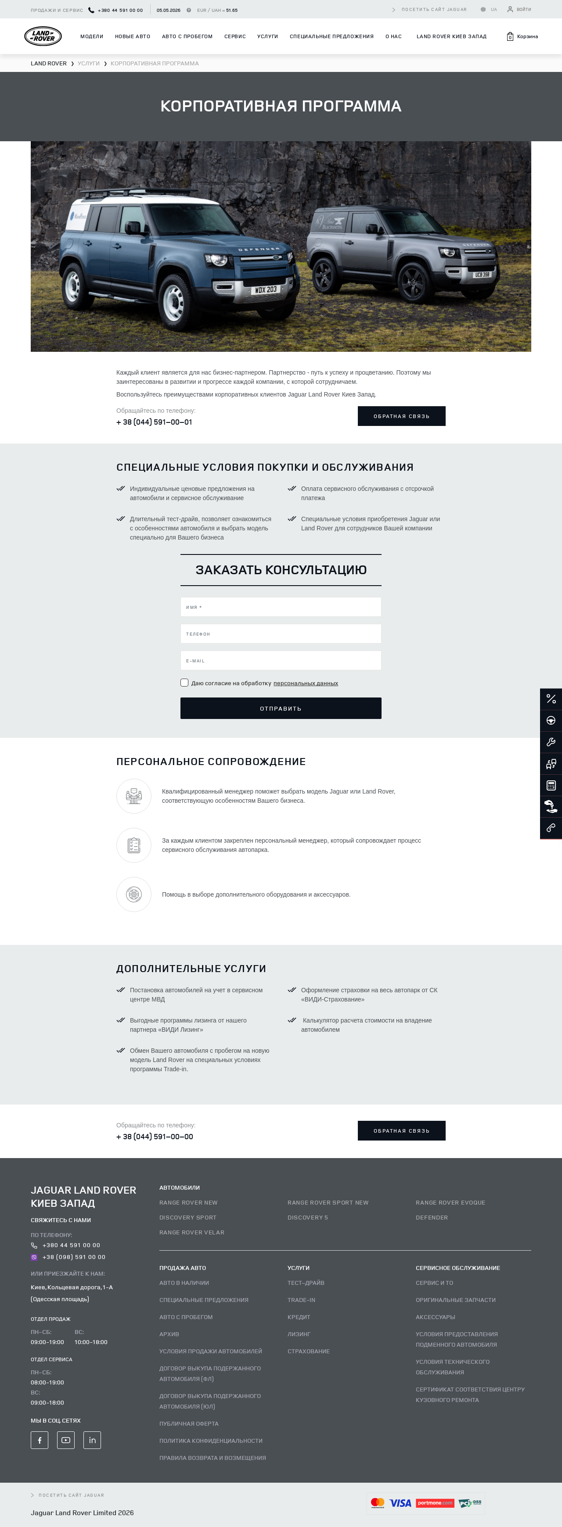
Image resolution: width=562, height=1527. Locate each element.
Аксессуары (435, 1316)
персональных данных (306, 683)
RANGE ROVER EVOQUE (451, 1202)
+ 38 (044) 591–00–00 (154, 1136)
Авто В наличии (184, 1282)
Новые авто (133, 36)
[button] (522, 36)
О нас (393, 36)
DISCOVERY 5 (308, 1217)
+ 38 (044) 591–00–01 (154, 421)
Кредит (299, 1316)
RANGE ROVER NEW (188, 1202)
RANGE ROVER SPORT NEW (328, 1202)
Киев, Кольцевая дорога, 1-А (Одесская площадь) (72, 1293)
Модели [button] (92, 36)
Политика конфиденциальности (211, 1440)
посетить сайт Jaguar (435, 9)
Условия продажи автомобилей (210, 1351)
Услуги (267, 36)
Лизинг (299, 1334)
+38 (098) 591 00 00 (68, 1256)
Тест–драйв (306, 1282)
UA (494, 9)
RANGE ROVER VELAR (192, 1232)
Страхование (309, 1351)
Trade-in (301, 1299)
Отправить (281, 708)
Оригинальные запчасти (456, 1299)
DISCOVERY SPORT (188, 1217)
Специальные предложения (332, 36)
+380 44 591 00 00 (115, 10)
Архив (169, 1334)
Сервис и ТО (434, 1282)
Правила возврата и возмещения (212, 1457)
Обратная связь (401, 416)
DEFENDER (432, 1217)
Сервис (235, 36)
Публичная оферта (189, 1423)
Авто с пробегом (187, 36)
